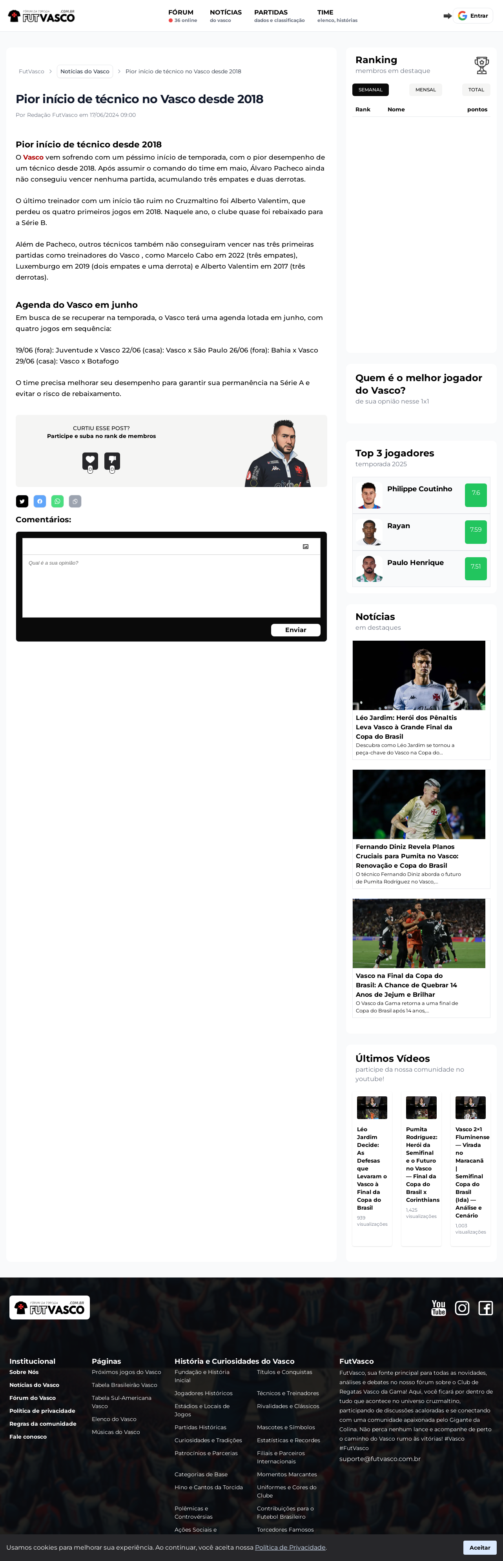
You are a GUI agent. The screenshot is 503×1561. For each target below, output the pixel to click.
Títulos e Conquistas (284, 1372)
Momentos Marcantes (287, 1474)
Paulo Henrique (415, 562)
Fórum (182, 16)
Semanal (371, 90)
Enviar (295, 630)
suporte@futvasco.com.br (380, 1459)
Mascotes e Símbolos (286, 1427)
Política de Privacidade (290, 1547)
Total (476, 90)
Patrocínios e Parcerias (206, 1453)
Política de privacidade (42, 1410)
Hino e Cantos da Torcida (209, 1487)
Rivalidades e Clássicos (288, 1406)
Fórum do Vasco (32, 1397)
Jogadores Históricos (204, 1393)
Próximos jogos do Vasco (126, 1372)
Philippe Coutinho (419, 489)
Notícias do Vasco (34, 1384)
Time (337, 16)
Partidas (279, 16)
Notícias (226, 16)
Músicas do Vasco (116, 1432)
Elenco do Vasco (114, 1419)
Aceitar (480, 1547)
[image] (305, 546)
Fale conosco (28, 1436)
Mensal (426, 90)
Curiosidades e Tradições (208, 1440)
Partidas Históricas (200, 1427)
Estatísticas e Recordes (288, 1440)
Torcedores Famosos (285, 1529)
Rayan (398, 526)
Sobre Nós (23, 1372)
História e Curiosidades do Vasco (235, 1361)
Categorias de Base (201, 1474)
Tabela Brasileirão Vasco (124, 1384)
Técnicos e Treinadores (288, 1393)
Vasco (33, 157)
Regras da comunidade (43, 1423)
